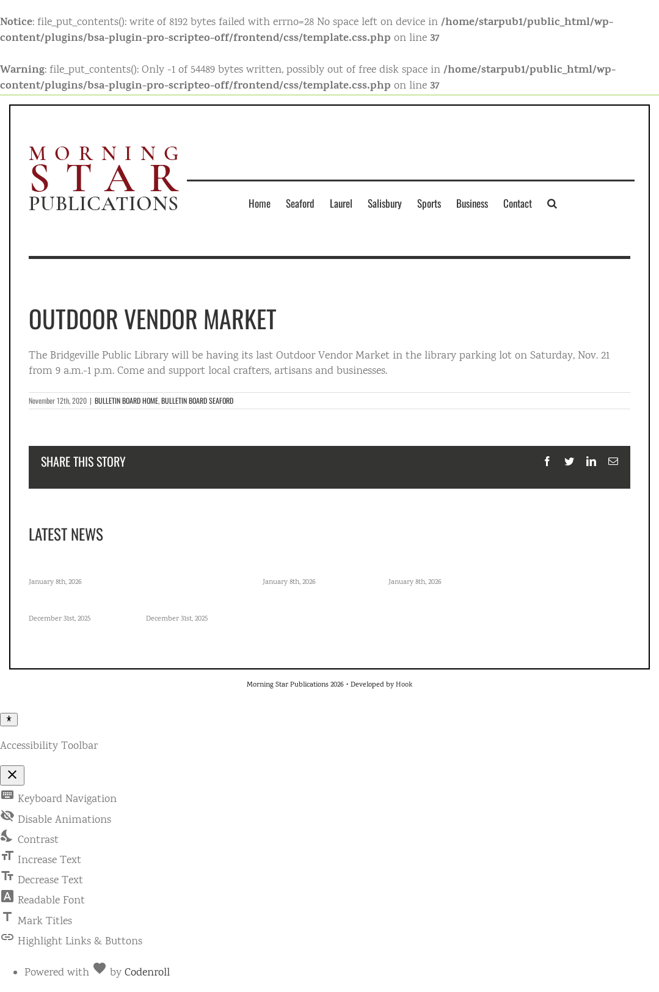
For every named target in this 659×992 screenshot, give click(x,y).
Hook (404, 685)
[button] (552, 202)
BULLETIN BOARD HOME (126, 400)
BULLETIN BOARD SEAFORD (197, 400)
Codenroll (147, 973)
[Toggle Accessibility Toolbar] (9, 719)
